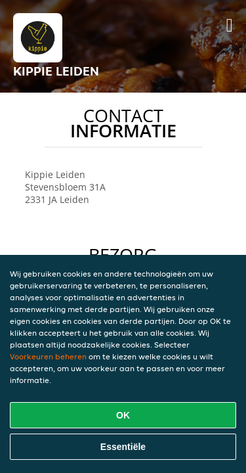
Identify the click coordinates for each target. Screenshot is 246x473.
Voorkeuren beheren (48, 356)
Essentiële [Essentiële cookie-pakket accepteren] (123, 446)
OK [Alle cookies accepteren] (123, 415)
